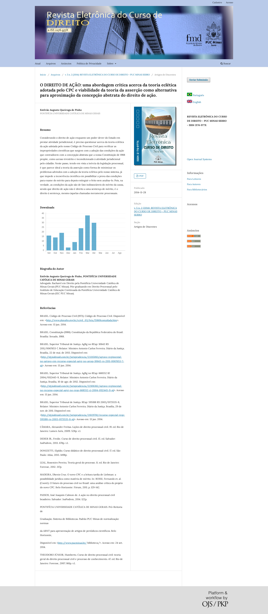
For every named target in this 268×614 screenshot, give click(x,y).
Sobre (110, 63)
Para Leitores (194, 179)
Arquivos (51, 63)
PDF (141, 175)
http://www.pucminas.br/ (72, 542)
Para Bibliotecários (197, 189)
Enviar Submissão (198, 79)
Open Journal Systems (199, 159)
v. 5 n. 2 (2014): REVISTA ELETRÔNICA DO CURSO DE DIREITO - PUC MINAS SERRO (107, 74)
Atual (38, 63)
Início (43, 74)
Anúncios (66, 63)
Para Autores (193, 184)
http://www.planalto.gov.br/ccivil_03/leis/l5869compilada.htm (81, 320)
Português (195, 95)
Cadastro (217, 2)
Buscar (225, 63)
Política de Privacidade (89, 63)
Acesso (229, 2)
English (194, 102)
